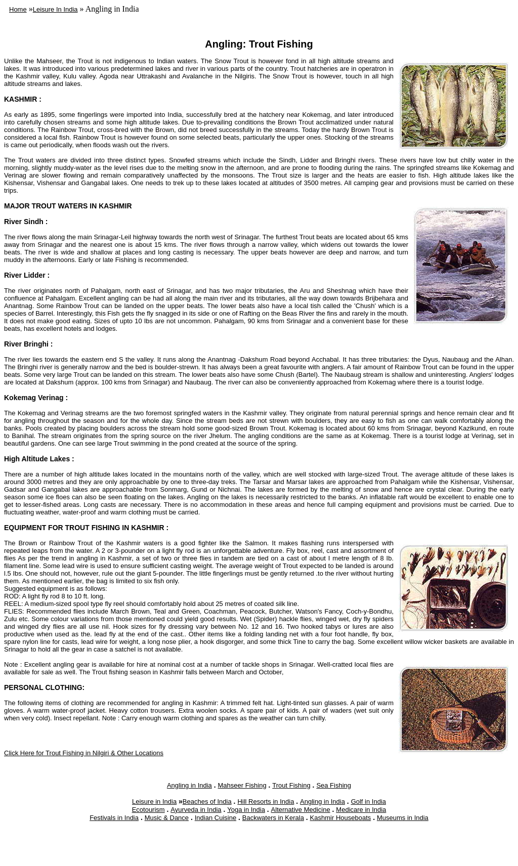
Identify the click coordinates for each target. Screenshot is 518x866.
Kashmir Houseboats (340, 817)
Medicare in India (361, 809)
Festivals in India (114, 817)
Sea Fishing (333, 785)
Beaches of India (207, 801)
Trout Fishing (291, 785)
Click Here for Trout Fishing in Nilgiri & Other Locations (83, 753)
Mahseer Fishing (242, 785)
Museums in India (402, 817)
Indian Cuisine (215, 817)
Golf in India (368, 801)
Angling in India (189, 785)
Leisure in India (154, 801)
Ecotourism (148, 809)
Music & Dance (167, 817)
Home (18, 9)
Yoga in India (246, 809)
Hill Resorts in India (265, 801)
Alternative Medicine (300, 809)
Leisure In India (55, 9)
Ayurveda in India (195, 809)
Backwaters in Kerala (273, 817)
